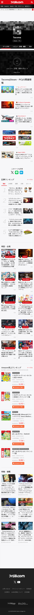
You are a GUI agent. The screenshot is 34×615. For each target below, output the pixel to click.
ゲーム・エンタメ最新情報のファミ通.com (11, 9)
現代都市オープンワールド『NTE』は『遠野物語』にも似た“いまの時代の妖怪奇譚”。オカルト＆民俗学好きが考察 (8, 263)
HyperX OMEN (21, 152)
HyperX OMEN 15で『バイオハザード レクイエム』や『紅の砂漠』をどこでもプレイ (23, 156)
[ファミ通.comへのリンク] (17, 2)
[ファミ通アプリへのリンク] (11, 603)
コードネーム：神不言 (10, 302)
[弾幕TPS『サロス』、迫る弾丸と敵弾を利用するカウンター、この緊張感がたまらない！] (25, 253)
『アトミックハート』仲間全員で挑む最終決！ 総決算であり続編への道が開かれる (8, 353)
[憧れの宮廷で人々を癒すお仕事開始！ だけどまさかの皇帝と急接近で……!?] (8, 276)
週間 (16, 183)
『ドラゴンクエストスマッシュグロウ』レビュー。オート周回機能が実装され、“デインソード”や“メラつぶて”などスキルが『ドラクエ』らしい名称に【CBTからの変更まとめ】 (25, 488)
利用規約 (29, 588)
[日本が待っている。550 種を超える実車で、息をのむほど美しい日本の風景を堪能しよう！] (7, 118)
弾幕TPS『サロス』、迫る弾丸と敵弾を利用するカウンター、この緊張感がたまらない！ (25, 262)
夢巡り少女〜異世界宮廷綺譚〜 (10, 279)
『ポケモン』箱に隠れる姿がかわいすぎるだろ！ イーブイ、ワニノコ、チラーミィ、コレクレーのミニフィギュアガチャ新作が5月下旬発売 (15, 191)
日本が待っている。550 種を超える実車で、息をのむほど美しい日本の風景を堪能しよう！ (23, 121)
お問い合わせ (6, 588)
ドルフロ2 (25, 327)
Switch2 (6, 6)
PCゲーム (21, 6)
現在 (4, 183)
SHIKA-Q (25, 348)
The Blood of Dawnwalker (24, 102)
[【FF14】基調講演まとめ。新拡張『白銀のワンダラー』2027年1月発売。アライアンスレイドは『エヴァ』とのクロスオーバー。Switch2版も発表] (25, 526)
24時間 (10, 183)
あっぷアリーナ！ (22, 87)
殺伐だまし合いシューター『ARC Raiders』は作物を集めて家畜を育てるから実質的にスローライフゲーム (25, 286)
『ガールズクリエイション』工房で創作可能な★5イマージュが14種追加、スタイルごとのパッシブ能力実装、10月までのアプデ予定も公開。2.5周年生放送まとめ (25, 309)
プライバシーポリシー (18, 588)
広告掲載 (27, 592)
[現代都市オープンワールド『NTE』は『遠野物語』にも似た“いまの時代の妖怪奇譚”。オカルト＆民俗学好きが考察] (8, 253)
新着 (2, 6)
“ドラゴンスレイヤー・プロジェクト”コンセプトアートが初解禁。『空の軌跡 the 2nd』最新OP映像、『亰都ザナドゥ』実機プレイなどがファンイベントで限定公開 (15, 201)
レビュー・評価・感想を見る (16, 68)
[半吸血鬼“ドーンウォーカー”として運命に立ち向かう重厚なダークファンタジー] (7, 104)
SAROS (25, 256)
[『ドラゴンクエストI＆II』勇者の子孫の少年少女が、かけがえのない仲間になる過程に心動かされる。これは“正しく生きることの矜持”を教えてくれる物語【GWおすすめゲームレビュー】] (28, 221)
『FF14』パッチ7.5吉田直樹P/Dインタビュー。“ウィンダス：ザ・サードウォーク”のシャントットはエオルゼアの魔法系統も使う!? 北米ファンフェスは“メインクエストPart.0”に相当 (8, 488)
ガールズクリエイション (27, 302)
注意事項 (7, 592)
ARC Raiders (26, 279)
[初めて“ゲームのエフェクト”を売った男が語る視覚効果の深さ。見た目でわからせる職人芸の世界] (25, 344)
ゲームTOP (6, 46)
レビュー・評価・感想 (19, 46)
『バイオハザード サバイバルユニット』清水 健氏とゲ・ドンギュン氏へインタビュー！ (8, 332)
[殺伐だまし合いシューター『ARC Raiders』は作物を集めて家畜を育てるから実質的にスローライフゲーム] (25, 276)
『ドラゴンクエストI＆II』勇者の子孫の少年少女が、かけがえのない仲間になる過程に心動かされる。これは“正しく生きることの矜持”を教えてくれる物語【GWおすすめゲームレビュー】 (15, 222)
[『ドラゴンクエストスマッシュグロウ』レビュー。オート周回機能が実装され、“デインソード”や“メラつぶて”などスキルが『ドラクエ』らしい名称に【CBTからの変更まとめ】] (25, 478)
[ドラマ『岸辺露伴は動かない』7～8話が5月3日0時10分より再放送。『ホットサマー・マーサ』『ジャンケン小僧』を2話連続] (28, 210)
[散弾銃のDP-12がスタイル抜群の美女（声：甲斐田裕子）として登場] (25, 323)
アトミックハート (10, 348)
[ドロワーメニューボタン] (2, 2)
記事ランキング (7, 180)
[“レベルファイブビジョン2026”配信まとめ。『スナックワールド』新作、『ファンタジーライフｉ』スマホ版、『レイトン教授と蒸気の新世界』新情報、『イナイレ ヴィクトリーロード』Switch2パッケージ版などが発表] (25, 502)
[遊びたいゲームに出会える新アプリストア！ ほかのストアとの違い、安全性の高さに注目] (7, 89)
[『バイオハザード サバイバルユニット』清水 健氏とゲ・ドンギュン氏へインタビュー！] (8, 323)
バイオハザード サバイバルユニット (10, 327)
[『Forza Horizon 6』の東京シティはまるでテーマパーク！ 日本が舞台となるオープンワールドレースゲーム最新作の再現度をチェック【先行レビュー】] (8, 526)
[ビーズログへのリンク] (23, 603)
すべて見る (30, 179)
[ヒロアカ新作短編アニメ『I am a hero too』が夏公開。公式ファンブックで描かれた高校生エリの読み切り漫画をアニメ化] (28, 231)
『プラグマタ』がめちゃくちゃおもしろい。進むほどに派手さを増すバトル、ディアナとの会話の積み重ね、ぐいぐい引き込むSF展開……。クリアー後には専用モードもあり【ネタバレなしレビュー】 (8, 512)
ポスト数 (28, 183)
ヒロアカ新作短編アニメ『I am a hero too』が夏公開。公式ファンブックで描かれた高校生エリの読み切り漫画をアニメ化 (15, 233)
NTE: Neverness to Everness (10, 256)
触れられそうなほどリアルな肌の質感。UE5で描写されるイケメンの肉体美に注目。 (8, 307)
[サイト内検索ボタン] (32, 2)
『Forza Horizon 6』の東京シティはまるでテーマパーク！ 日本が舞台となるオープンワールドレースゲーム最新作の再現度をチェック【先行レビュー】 (8, 536)
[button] (17, 72)
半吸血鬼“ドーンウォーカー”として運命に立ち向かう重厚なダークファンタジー (23, 106)
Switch (12, 6)
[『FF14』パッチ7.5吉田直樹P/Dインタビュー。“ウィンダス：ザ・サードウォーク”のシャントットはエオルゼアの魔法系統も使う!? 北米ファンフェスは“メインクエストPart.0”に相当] (8, 478)
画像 (30, 46)
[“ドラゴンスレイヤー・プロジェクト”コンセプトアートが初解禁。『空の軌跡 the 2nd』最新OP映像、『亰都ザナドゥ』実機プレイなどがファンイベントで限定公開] (28, 200)
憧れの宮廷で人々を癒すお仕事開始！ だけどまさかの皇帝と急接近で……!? (8, 285)
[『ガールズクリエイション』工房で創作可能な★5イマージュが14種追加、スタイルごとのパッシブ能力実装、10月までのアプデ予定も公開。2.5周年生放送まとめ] (25, 299)
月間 (22, 183)
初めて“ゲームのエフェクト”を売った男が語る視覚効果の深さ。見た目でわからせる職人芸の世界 (25, 354)
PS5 (16, 6)
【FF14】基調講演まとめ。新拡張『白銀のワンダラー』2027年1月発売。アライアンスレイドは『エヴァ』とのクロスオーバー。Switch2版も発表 (25, 536)
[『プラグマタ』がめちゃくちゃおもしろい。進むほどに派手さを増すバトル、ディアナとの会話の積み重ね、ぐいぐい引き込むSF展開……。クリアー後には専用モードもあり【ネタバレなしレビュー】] (8, 502)
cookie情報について (17, 592)
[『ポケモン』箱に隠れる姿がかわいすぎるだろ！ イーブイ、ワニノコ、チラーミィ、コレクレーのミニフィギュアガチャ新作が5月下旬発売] (28, 189)
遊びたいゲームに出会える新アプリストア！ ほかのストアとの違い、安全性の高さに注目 (23, 91)
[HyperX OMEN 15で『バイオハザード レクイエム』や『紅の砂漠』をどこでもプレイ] (7, 154)
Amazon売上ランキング (11, 368)
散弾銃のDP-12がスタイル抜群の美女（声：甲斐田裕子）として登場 (25, 331)
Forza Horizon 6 (22, 116)
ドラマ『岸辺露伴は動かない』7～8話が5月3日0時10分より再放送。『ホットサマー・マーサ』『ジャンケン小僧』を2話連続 (15, 212)
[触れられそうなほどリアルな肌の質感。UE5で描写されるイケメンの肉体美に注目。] (8, 299)
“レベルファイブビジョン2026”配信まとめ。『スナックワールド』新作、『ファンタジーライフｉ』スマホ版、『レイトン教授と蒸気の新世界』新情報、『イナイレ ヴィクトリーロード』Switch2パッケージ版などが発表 (25, 512)
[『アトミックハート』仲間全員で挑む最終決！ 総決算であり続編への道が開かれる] (8, 344)
